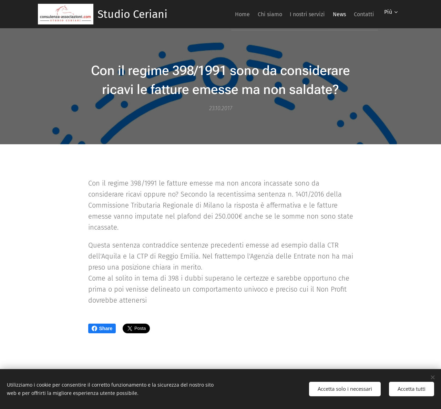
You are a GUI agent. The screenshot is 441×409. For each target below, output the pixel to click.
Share (102, 328)
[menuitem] (221, 14)
